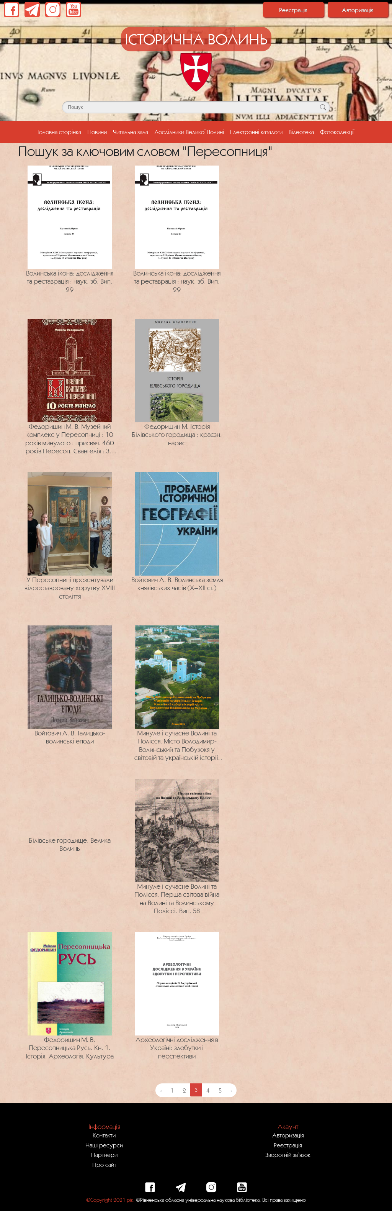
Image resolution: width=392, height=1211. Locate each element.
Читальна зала (130, 131)
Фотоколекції (337, 131)
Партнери (104, 1154)
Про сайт (104, 1164)
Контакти (104, 1135)
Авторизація (358, 10)
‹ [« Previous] (161, 1090)
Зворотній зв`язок (287, 1154)
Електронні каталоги (256, 131)
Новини (97, 131)
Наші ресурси (104, 1145)
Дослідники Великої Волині (189, 131)
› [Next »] (231, 1090)
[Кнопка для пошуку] (323, 107)
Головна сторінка (61, 131)
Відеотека (301, 131)
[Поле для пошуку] (196, 107)
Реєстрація (293, 10)
